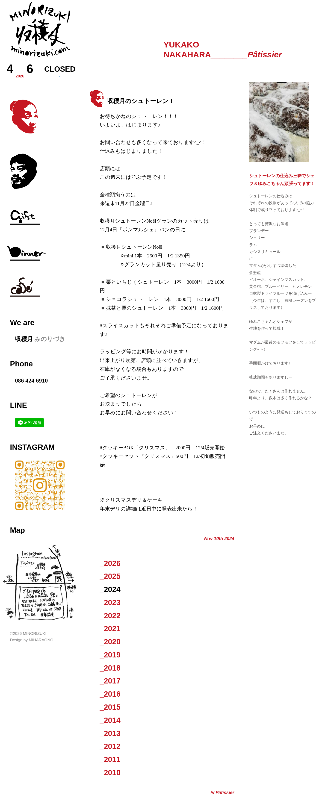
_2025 (110, 576)
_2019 (110, 655)
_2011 (110, 759)
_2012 (110, 746)
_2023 (110, 602)
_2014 (110, 720)
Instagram (32, 447)
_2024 (110, 589)
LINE (18, 405)
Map (17, 530)
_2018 (110, 668)
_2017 (110, 681)
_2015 (110, 707)
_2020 (110, 642)
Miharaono (41, 640)
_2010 (110, 773)
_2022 (110, 616)
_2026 (110, 563)
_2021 (110, 628)
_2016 (110, 694)
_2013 (110, 733)
